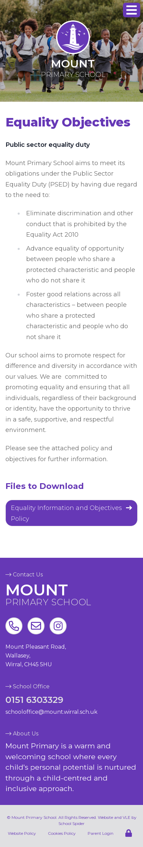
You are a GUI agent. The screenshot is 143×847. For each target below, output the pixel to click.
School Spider (71, 823)
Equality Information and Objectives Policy (66, 513)
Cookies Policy (62, 833)
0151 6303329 (34, 699)
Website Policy (22, 833)
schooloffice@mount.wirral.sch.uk (51, 712)
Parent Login (100, 833)
